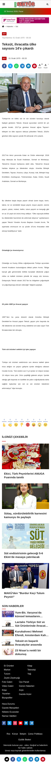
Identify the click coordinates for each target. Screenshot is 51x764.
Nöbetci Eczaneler (10, 712)
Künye (15, 734)
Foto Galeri (7, 682)
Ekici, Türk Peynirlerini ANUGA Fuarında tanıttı (24, 475)
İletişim (23, 734)
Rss (8, 734)
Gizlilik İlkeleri (24, 740)
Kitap (29, 666)
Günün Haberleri (26, 686)
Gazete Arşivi (25, 694)
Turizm (7, 674)
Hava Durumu (8, 704)
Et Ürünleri (9, 666)
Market (7, 670)
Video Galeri (7, 686)
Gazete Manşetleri (10, 708)
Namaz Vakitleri (9, 716)
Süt (16, 26)
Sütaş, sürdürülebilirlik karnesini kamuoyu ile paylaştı (25, 515)
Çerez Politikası (35, 734)
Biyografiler (7, 698)
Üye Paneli (24, 682)
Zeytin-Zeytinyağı (12, 678)
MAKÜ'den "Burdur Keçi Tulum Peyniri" (24, 595)
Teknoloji (31, 670)
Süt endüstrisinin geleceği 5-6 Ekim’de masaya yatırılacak (23, 555)
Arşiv (21, 690)
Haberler (9, 26)
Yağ (29, 674)
